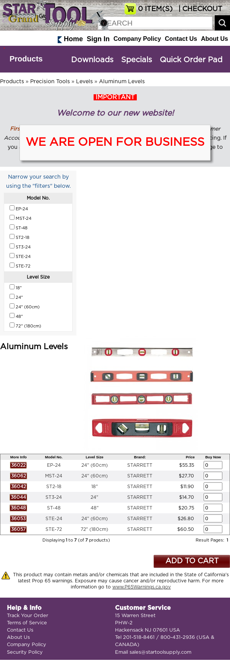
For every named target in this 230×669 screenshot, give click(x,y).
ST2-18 (54, 486)
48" (95, 508)
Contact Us (181, 38)
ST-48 (54, 508)
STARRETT (139, 465)
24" (94, 497)
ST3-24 (53, 497)
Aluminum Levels (122, 81)
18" (94, 486)
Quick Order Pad (191, 60)
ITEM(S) (155, 9)
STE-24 (53, 518)
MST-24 (53, 476)
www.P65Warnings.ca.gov (141, 587)
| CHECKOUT (199, 9)
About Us (214, 38)
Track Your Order (27, 615)
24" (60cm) (94, 465)
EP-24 (54, 465)
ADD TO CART (192, 561)
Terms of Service (27, 623)
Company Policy (137, 38)
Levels (84, 81)
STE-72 (53, 529)
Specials (136, 60)
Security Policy (25, 652)
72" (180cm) (94, 529)
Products (26, 59)
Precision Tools (50, 81)
